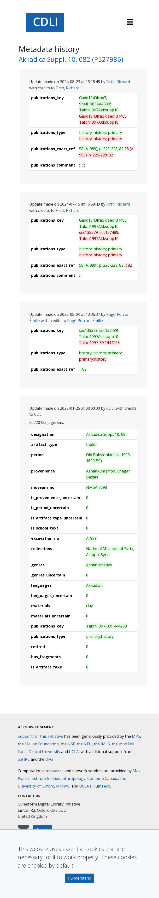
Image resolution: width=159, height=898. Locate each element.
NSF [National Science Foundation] (71, 744)
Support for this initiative (40, 736)
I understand (79, 878)
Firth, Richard (118, 81)
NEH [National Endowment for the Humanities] (88, 744)
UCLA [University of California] (74, 751)
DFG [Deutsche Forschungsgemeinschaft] (49, 759)
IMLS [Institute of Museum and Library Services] (105, 744)
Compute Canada (102, 778)
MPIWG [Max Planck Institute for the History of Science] (63, 786)
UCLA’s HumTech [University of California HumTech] (94, 786)
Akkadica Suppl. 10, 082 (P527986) (71, 59)
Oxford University (44, 751)
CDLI (110, 408)
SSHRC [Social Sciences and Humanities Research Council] (24, 759)
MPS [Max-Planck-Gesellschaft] (136, 736)
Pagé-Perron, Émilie (85, 320)
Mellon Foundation (42, 744)
